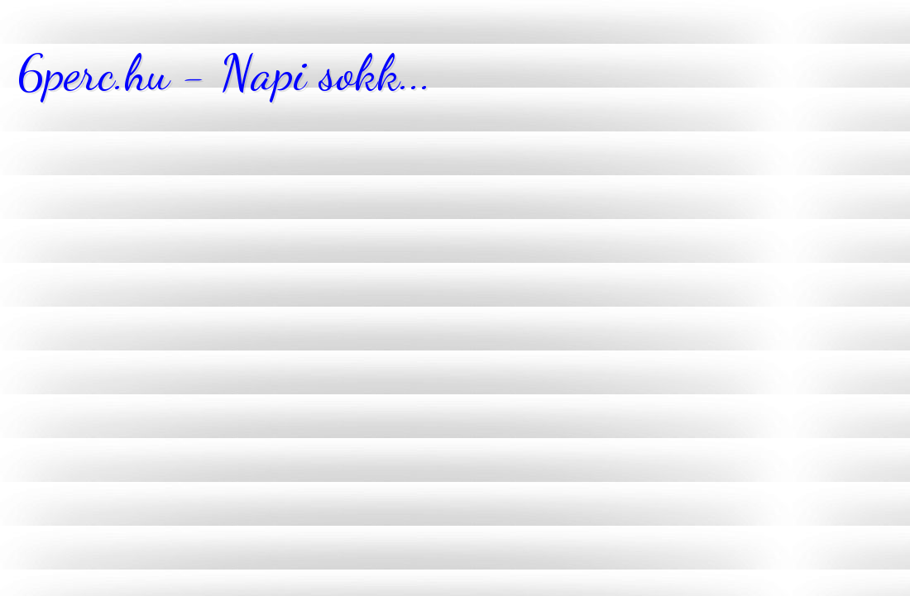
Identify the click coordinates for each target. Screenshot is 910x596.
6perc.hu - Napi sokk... (224, 73)
